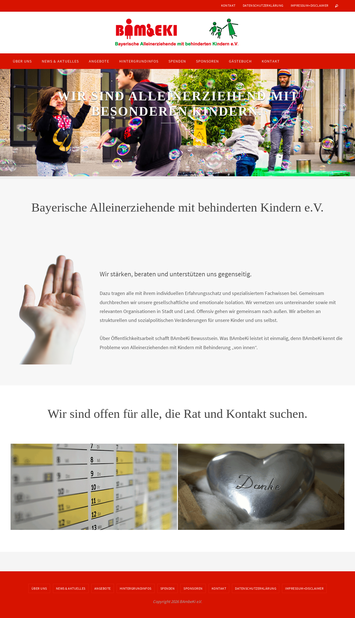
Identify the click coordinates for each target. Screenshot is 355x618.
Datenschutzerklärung (263, 5)
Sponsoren (193, 588)
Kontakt (228, 5)
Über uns (39, 588)
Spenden (167, 588)
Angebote (102, 588)
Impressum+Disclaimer (310, 5)
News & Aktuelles (70, 588)
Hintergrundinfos (135, 588)
